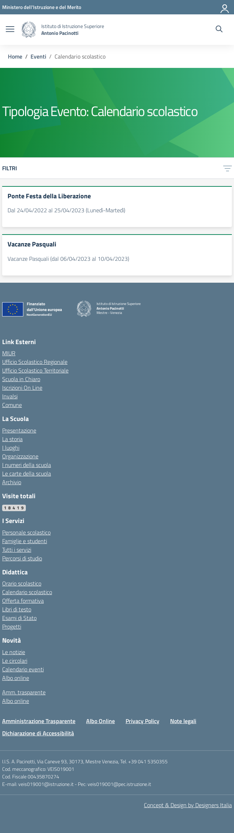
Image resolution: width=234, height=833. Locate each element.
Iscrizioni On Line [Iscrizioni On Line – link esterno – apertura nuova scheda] (22, 387)
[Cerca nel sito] (219, 29)
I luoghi (10, 447)
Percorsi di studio (22, 558)
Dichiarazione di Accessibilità (38, 733)
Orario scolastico (21, 583)
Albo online (15, 678)
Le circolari (14, 660)
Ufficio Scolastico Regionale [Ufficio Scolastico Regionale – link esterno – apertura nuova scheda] (34, 361)
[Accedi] (225, 7)
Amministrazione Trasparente (38, 721)
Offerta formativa (23, 600)
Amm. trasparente (24, 692)
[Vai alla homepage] (29, 30)
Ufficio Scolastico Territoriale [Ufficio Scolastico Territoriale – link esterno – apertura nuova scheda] (35, 370)
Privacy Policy (142, 721)
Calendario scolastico (27, 592)
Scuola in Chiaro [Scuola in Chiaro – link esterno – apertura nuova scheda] (21, 379)
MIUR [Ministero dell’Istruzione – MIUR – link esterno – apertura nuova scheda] (8, 353)
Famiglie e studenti (24, 541)
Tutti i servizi (16, 549)
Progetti (11, 626)
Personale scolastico (26, 532)
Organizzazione (20, 456)
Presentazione (19, 430)
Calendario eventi (23, 669)
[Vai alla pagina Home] (15, 56)
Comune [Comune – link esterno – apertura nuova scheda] (12, 405)
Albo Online (100, 721)
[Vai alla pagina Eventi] (38, 56)
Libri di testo (16, 609)
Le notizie (13, 652)
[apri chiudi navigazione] (10, 30)
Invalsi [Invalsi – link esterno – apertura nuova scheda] (10, 396)
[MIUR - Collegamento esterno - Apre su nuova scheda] (41, 7)
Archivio (11, 482)
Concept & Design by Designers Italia (188, 805)
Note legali (183, 721)
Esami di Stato (19, 618)
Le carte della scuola (26, 473)
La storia (12, 439)
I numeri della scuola (26, 465)
